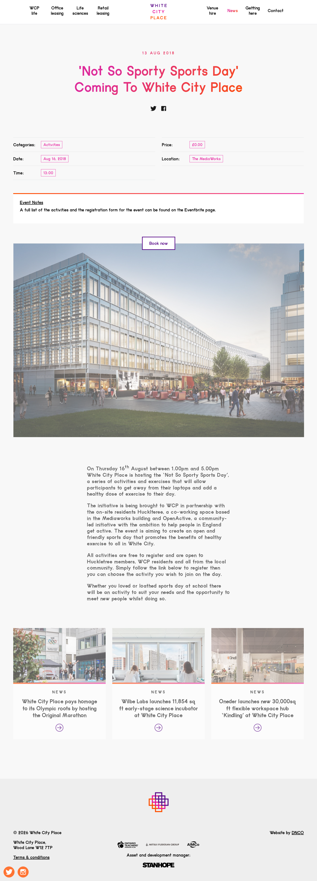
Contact (276, 10)
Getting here (252, 10)
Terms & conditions (31, 857)
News (232, 10)
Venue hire (212, 10)
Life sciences (80, 10)
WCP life (34, 10)
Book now (158, 243)
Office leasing (57, 10)
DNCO (298, 832)
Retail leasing (103, 10)
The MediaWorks (206, 158)
